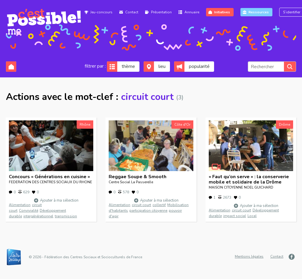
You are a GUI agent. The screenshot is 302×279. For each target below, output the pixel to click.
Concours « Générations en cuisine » (49, 176)
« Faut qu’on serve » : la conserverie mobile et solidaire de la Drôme (249, 179)
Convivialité (28, 210)
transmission (66, 216)
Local (252, 215)
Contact (131, 12)
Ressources (258, 12)
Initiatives (222, 12)
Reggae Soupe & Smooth (137, 176)
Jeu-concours (101, 12)
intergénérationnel (38, 216)
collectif (159, 205)
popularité (199, 66)
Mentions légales (249, 256)
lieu (162, 66)
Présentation (161, 12)
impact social (234, 215)
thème (128, 66)
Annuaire (191, 12)
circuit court (141, 205)
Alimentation (19, 205)
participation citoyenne (148, 210)
